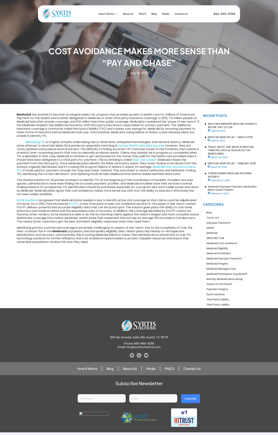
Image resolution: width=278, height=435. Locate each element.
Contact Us (184, 10)
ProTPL (74, 204)
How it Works (104, 10)
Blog (155, 10)
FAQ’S (142, 10)
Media (168, 10)
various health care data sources (141, 146)
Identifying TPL (35, 142)
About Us (127, 10)
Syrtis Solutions (27, 200)
